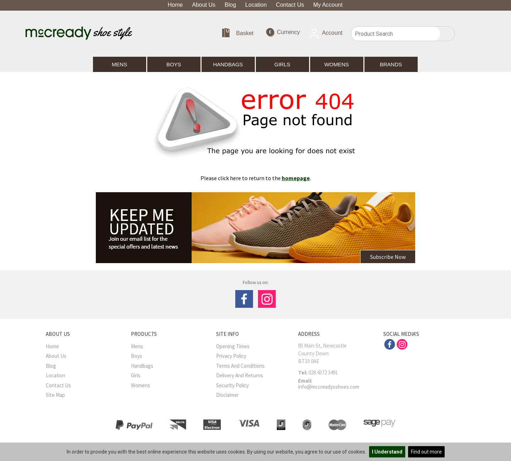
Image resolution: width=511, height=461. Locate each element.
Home (175, 5)
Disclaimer (227, 394)
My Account (328, 5)
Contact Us (290, 5)
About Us (203, 5)
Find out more (426, 452)
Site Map (55, 394)
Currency (283, 32)
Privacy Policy (231, 355)
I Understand (387, 452)
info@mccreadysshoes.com (328, 386)
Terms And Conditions (240, 365)
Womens (336, 64)
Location (256, 5)
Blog (230, 5)
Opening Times (232, 346)
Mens (119, 64)
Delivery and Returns (239, 375)
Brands (391, 64)
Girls (282, 64)
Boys (173, 64)
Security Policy (232, 385)
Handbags (228, 64)
